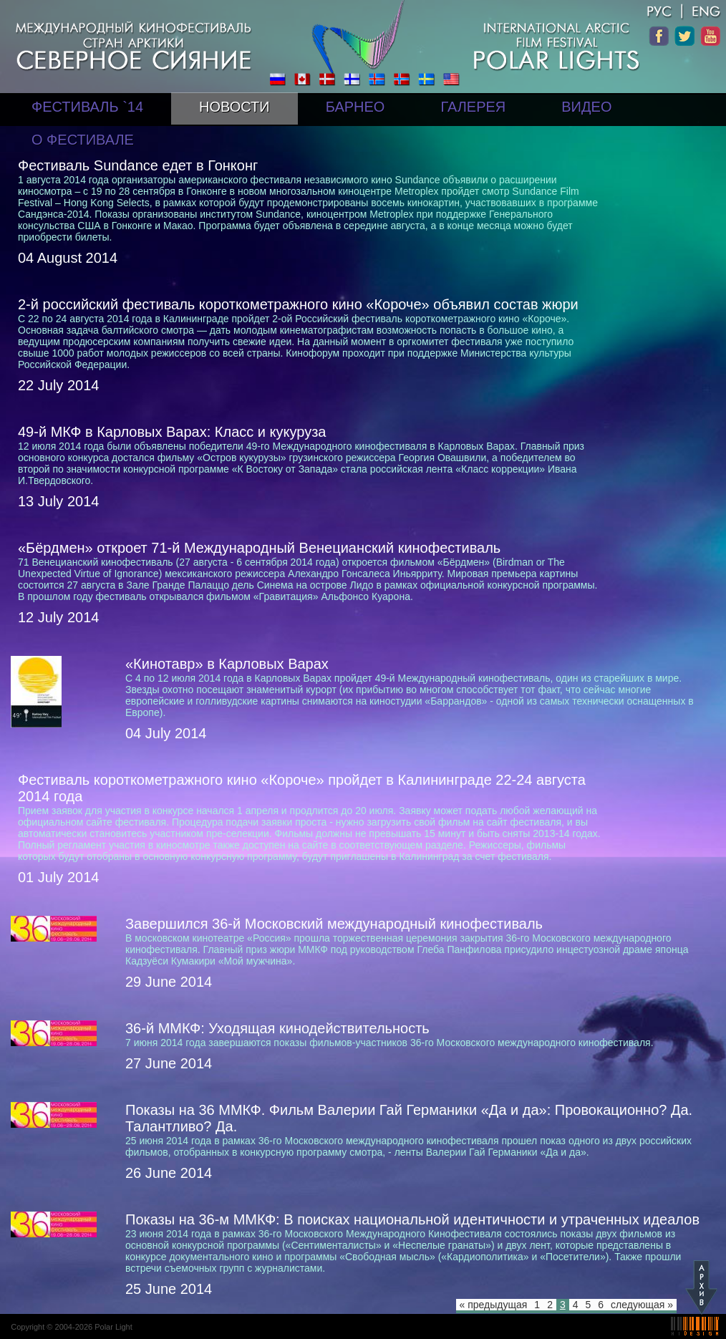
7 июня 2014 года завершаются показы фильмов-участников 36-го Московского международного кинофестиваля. (389, 1042)
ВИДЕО (586, 107)
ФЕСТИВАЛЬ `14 (87, 107)
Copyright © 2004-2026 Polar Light (71, 1327)
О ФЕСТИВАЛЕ (83, 140)
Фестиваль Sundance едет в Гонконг (138, 165)
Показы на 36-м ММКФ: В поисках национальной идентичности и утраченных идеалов (412, 1219)
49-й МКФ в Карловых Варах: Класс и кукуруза (172, 432)
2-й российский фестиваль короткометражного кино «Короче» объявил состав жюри (298, 304)
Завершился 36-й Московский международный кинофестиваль (334, 924)
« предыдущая (494, 1304)
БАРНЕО (355, 107)
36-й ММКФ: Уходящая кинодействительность (277, 1028)
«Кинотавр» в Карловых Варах (227, 664)
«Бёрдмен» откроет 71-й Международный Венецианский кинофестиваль (259, 548)
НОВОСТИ (234, 107)
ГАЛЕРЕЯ (472, 107)
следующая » (642, 1304)
